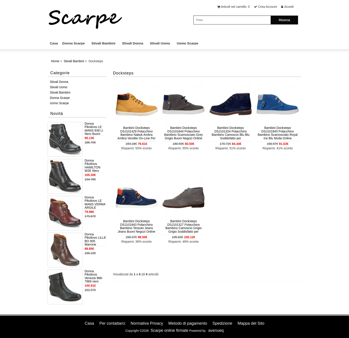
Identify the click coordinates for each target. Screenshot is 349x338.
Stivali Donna (132, 43)
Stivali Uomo (160, 43)
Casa (54, 43)
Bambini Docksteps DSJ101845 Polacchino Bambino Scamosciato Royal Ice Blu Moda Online (278, 133)
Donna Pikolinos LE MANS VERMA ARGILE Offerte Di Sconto (95, 203)
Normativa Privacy (146, 323)
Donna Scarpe (73, 43)
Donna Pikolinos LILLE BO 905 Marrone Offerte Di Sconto (95, 239)
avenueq (216, 330)
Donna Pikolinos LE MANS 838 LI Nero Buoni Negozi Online (94, 129)
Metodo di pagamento (187, 323)
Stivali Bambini (103, 43)
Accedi (289, 6)
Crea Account (267, 6)
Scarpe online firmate (169, 330)
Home (55, 61)
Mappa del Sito (250, 323)
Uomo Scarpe (187, 43)
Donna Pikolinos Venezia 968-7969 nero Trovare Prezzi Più (95, 276)
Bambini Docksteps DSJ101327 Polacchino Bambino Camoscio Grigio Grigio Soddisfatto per (183, 226)
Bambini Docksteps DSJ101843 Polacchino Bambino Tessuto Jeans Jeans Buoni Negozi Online (136, 226)
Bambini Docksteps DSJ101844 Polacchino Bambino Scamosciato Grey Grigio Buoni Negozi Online (183, 133)
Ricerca (284, 20)
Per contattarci (112, 323)
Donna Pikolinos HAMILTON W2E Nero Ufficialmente (94, 166)
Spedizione (222, 323)
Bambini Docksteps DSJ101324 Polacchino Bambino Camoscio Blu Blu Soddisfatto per (231, 133)
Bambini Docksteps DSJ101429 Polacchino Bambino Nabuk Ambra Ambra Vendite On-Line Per (137, 133)
